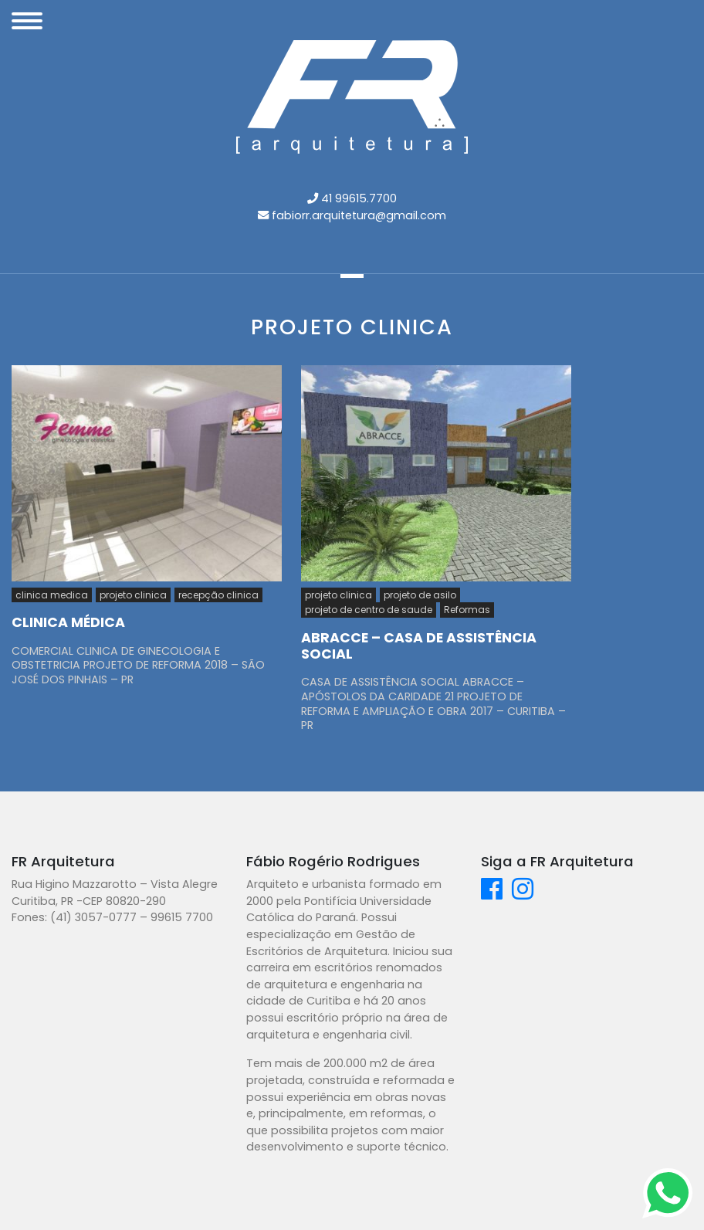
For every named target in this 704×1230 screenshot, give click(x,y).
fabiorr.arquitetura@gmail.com (359, 215)
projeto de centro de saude (368, 609)
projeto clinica (133, 594)
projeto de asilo (420, 594)
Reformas (467, 609)
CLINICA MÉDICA (68, 622)
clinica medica (51, 594)
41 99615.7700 (359, 198)
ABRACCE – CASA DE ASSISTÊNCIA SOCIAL (418, 646)
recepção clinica (218, 594)
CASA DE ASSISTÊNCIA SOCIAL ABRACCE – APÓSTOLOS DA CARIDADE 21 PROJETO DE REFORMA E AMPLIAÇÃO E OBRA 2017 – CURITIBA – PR (433, 703)
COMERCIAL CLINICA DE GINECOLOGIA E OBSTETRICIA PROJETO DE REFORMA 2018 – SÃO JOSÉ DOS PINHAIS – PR (138, 665)
